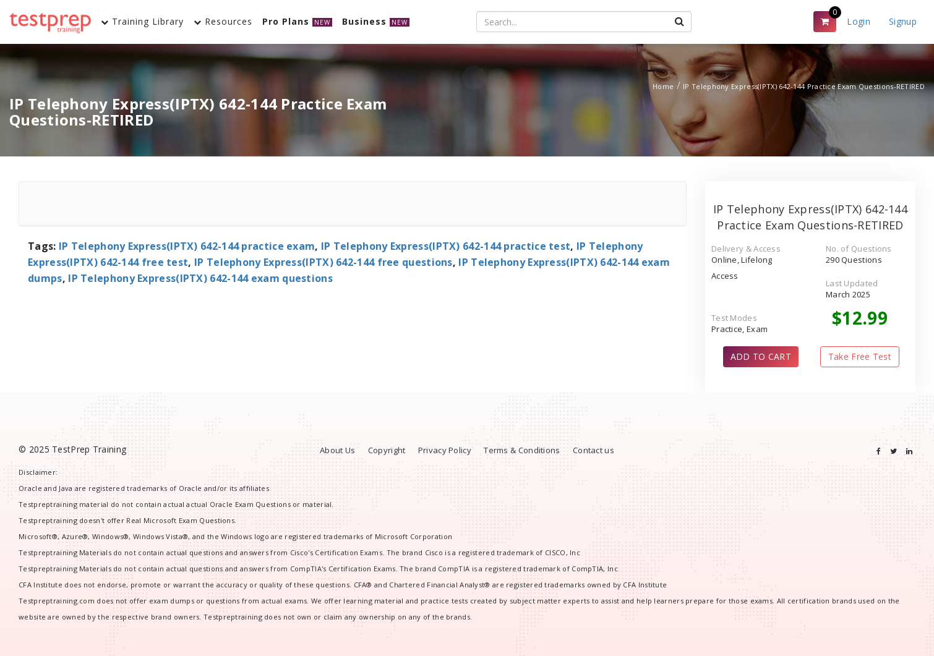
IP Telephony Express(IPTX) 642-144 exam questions (200, 278)
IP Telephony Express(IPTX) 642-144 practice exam (187, 246)
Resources (223, 21)
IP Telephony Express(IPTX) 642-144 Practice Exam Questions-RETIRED (804, 86)
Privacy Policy (444, 450)
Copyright (387, 450)
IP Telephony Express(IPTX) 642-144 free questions (323, 262)
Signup (903, 21)
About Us (337, 450)
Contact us (593, 450)
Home (663, 86)
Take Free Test (859, 356)
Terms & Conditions (522, 450)
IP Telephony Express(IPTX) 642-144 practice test (445, 246)
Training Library (142, 21)
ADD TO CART (760, 356)
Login (858, 21)
